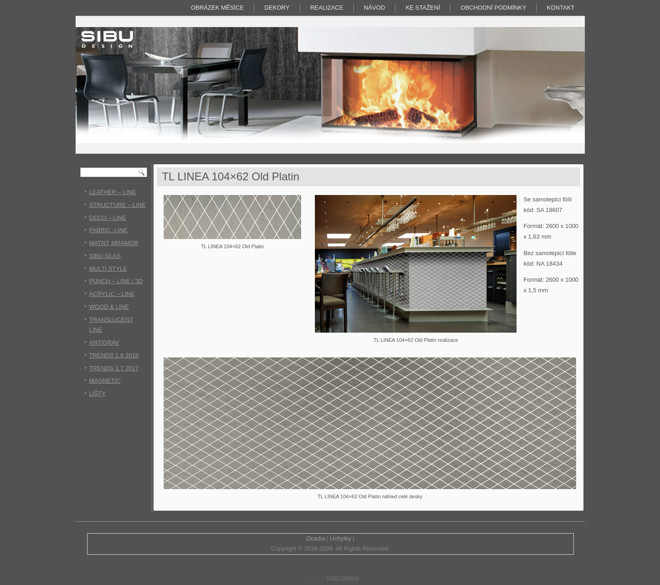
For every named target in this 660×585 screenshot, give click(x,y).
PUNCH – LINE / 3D (116, 281)
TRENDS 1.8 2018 (114, 355)
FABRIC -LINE (108, 230)
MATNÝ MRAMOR (113, 243)
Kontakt (560, 7)
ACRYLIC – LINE (112, 293)
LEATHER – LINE (112, 192)
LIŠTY (97, 393)
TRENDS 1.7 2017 (114, 368)
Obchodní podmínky (493, 7)
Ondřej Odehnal (342, 577)
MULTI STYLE (108, 268)
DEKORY (277, 7)
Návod (374, 7)
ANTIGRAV (104, 342)
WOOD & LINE (109, 306)
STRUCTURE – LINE (117, 204)
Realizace (326, 7)
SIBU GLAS (105, 255)
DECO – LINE (107, 217)
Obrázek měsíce (217, 7)
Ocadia (315, 538)
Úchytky (340, 538)
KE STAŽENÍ (423, 7)
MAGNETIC (105, 380)
